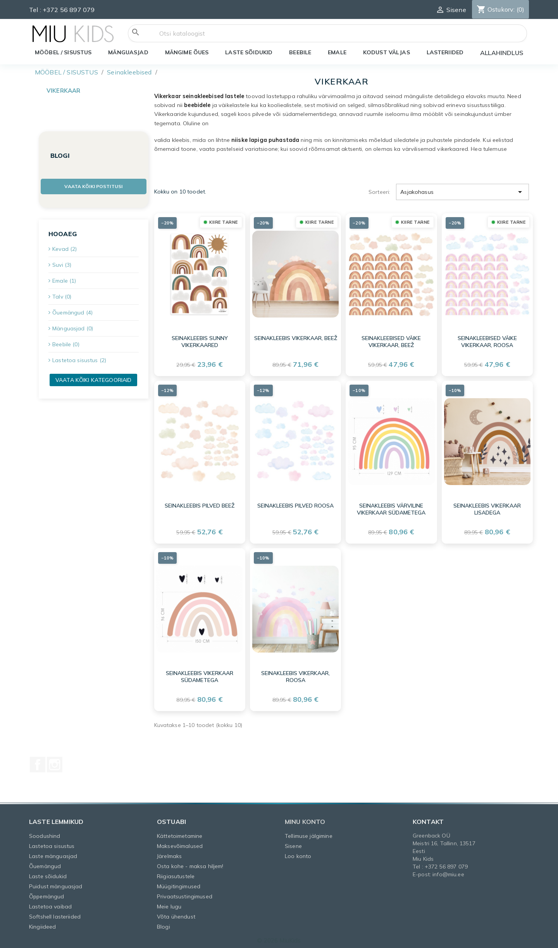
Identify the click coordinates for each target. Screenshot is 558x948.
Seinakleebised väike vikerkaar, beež (391, 339)
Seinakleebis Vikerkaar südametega (199, 674)
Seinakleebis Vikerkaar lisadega (487, 507)
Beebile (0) (65, 344)
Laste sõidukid (48, 873)
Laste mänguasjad (53, 853)
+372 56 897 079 (69, 10)
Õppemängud (46, 893)
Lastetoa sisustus (51, 843)
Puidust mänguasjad (56, 883)
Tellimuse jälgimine (308, 833)
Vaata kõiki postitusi (93, 186)
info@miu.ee (448, 871)
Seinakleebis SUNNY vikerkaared (200, 339)
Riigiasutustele (176, 873)
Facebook (37, 762)
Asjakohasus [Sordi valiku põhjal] (462, 189)
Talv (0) (61, 296)
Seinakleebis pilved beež (199, 503)
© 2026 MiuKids (279, 937)
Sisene (293, 843)
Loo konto (298, 853)
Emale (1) (64, 280)
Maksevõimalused (180, 843)
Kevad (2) (64, 248)
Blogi (163, 923)
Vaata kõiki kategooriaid (93, 379)
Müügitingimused (178, 883)
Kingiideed (42, 923)
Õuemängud (45, 863)
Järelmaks (169, 853)
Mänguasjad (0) (72, 328)
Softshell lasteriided (55, 913)
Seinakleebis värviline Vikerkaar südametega (391, 507)
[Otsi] (327, 33)
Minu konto (305, 819)
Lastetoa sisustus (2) (79, 360)
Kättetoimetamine (179, 833)
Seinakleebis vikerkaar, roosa (295, 674)
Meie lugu (169, 903)
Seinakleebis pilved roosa (295, 503)
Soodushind (44, 833)
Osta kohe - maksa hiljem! (190, 863)
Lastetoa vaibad (50, 903)
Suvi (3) (61, 264)
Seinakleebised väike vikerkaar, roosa (487, 339)
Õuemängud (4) (72, 312)
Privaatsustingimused (184, 893)
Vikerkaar (63, 90)
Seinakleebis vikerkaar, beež (295, 335)
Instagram (54, 762)
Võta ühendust (176, 913)
